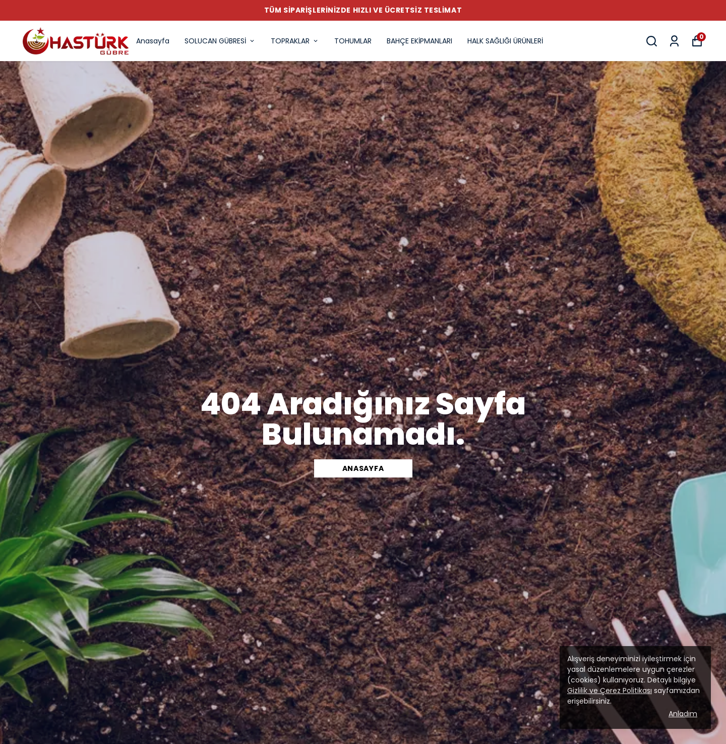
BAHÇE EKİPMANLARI (419, 41)
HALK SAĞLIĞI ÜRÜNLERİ (505, 41)
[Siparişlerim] (674, 41)
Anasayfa (152, 41)
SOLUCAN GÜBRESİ (220, 41)
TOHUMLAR (353, 41)
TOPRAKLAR (295, 41)
